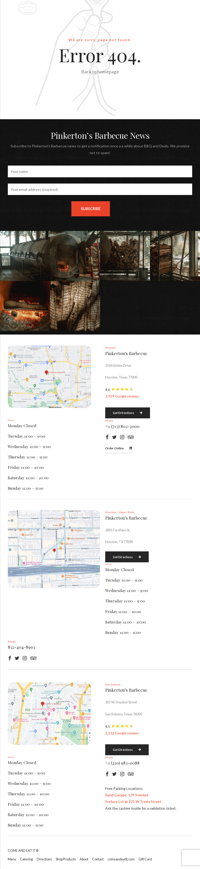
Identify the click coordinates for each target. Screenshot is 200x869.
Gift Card (145, 859)
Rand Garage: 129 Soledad (126, 795)
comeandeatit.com (121, 859)
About (84, 859)
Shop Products (66, 859)
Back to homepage (100, 71)
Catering (26, 859)
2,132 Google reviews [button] (122, 733)
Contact (98, 859)
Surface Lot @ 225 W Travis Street (133, 801)
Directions (44, 859)
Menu (12, 859)
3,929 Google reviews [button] (122, 396)
